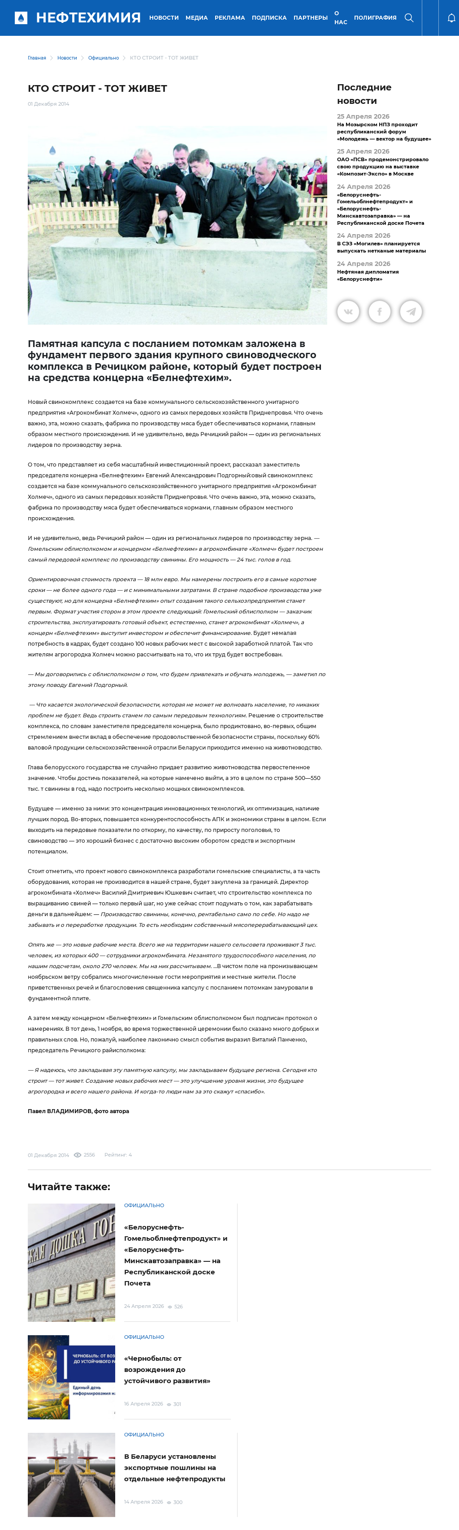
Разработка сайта (382, 1517)
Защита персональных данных (167, 1459)
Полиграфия (376, 17)
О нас (342, 18)
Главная (38, 58)
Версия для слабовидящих (398, 1459)
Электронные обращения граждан (248, 1459)
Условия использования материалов (83, 1459)
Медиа (198, 17)
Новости (165, 17)
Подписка (270, 17)
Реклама (231, 17)
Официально (109, 58)
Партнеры (312, 17)
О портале (34, 1459)
